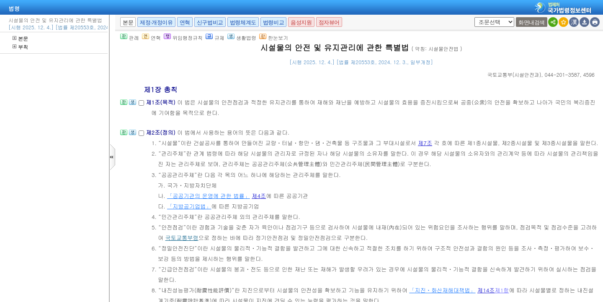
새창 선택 (473, 17)
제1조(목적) (161, 102)
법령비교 (273, 22)
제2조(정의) (161, 132)
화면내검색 (531, 22)
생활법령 (241, 37)
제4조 (259, 196)
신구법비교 (210, 22)
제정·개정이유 (156, 22)
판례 (129, 37)
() (514, 74)
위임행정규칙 (183, 37)
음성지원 (301, 22)
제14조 (486, 290)
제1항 (502, 290)
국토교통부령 (181, 238)
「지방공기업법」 (189, 206)
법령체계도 (243, 22)
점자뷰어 (329, 22)
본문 (20, 38)
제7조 (425, 143)
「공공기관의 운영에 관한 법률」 (208, 196)
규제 (215, 37)
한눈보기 (273, 37)
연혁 (185, 22)
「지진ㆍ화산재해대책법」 (442, 290)
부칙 (20, 46)
